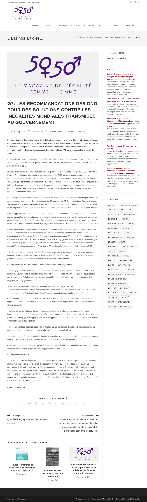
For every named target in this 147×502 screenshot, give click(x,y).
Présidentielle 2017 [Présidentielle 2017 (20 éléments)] (117, 279)
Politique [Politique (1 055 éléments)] (130, 270)
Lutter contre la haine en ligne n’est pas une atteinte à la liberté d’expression (123, 100)
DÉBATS (70, 132)
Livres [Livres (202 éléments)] (122, 251)
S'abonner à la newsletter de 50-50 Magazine (23, 2)
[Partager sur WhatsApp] (83, 403)
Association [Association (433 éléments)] (114, 214)
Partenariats (96, 499)
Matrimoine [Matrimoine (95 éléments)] (113, 256)
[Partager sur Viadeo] (77, 403)
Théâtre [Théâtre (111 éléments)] (112, 307)
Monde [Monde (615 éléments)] (126, 256)
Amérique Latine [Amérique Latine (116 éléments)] (115, 210)
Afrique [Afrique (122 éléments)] (112, 205)
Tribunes (81, 132)
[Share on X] (22, 403)
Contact (119, 499)
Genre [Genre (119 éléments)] (122, 242)
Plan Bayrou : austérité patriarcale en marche (122, 147)
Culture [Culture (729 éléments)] (131, 224)
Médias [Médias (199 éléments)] (111, 260)
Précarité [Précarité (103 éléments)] (129, 274)
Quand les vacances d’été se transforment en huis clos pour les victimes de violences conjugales (121, 170)
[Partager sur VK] (56, 403)
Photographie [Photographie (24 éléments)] (115, 270)
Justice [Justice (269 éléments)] (111, 251)
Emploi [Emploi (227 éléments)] (127, 233)
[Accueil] (74, 37)
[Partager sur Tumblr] (70, 403)
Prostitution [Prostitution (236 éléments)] (114, 274)
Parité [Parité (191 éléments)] (111, 265)
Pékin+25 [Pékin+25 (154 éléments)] (112, 288)
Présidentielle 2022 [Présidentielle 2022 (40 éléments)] (117, 284)
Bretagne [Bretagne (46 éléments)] (112, 219)
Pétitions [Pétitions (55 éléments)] (124, 288)
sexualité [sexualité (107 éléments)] (113, 297)
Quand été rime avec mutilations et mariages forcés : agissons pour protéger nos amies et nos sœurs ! (121, 76)
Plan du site (135, 499)
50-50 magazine (18, 132)
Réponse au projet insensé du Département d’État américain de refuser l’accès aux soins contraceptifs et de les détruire (123, 122)
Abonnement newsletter (116, 58)
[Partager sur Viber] (49, 403)
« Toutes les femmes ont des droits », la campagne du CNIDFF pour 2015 (22, 468)
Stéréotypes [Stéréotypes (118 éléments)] (124, 302)
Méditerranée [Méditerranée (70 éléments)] (125, 260)
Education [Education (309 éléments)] (126, 228)
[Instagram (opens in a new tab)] (138, 2)
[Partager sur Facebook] (29, 403)
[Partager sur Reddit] (63, 403)
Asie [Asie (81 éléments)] (129, 210)
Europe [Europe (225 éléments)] (130, 237)
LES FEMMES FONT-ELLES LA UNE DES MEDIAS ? (53, 473)
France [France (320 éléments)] (111, 242)
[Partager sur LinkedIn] (42, 403)
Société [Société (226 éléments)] (125, 297)
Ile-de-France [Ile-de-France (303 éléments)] (129, 247)
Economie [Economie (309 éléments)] (112, 228)
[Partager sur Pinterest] (35, 403)
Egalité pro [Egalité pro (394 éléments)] (113, 233)
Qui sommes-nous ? (83, 499)
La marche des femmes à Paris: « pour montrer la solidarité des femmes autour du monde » (83, 468)
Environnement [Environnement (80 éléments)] (115, 237)
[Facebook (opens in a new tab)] (135, 2)
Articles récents (57, 132)
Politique (21, 387)
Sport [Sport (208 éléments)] (111, 302)
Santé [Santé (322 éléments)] (123, 293)
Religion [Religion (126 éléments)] (112, 293)
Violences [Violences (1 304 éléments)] (125, 307)
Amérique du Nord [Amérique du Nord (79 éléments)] (128, 205)
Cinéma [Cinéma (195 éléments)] (125, 219)
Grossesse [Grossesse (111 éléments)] (113, 247)
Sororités (126, 499)
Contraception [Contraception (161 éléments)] (115, 224)
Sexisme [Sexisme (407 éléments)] (134, 293)
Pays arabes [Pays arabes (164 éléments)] (124, 265)
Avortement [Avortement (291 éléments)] (129, 214)
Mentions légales (108, 499)
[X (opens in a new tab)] (131, 2)
